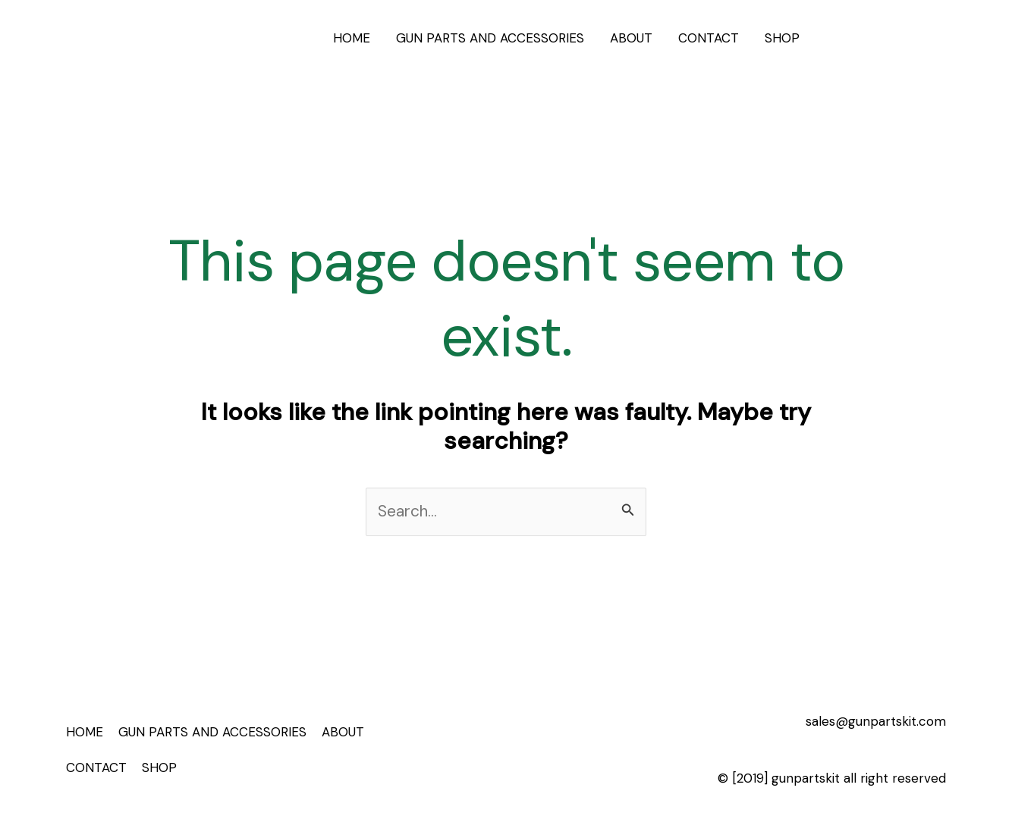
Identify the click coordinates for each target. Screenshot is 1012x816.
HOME (351, 38)
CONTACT (708, 38)
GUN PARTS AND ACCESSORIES (490, 38)
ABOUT (631, 38)
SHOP (782, 38)
